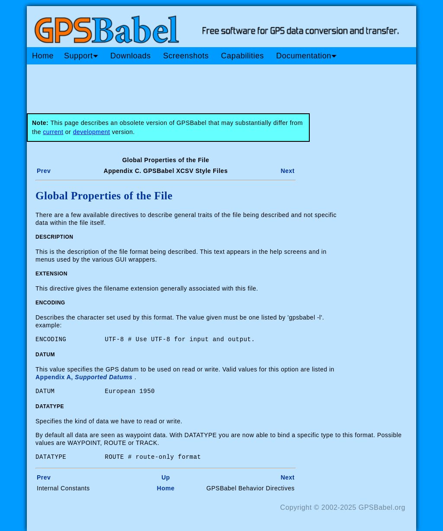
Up (165, 477)
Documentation (306, 55)
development (91, 131)
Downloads (130, 55)
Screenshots (186, 55)
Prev (44, 170)
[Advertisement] (191, 85)
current (53, 131)
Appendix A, (83, 377)
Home (43, 55)
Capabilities (242, 55)
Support (81, 55)
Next (288, 170)
